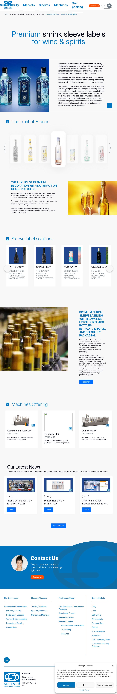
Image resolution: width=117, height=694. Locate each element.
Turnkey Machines (39, 606)
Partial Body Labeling (15, 615)
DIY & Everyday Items (101, 639)
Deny (85, 685)
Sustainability (30, 5)
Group (17, 5)
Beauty (95, 627)
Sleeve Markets (99, 595)
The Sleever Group (67, 595)
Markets (43, 5)
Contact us (95, 5)
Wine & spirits (97, 619)
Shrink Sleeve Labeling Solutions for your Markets (27, 14)
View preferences (104, 685)
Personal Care (97, 623)
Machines (66, 5)
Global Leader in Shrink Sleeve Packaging (71, 607)
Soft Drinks (96, 615)
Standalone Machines (40, 615)
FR (104, 5)
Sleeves (54, 5)
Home (6, 14)
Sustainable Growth (67, 613)
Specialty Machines (39, 611)
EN (109, 5)
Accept (66, 685)
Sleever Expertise (66, 621)
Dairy (94, 606)
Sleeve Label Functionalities (15, 606)
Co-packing (77, 5)
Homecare (96, 635)
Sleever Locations (66, 617)
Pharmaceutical (98, 631)
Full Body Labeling (13, 611)
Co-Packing (66, 629)
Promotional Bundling (15, 623)
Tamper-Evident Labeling (16, 619)
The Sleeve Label (11, 595)
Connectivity (11, 627)
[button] (112, 666)
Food (94, 611)
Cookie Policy (84, 690)
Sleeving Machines (39, 595)
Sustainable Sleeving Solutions (100, 645)
